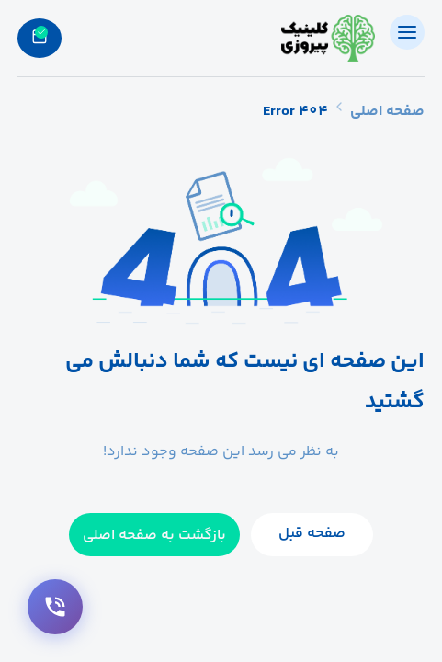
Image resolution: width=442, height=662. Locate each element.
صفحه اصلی (387, 111)
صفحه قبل (312, 533)
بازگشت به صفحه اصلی (154, 535)
